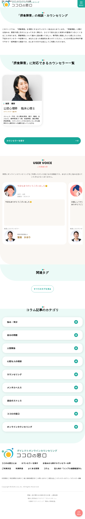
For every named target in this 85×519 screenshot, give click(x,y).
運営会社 (51, 478)
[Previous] (6, 194)
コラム (46, 468)
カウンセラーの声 (63, 463)
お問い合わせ (42, 478)
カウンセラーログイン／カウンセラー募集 (68, 478)
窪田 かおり (24, 237)
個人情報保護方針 (30, 478)
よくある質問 (33, 468)
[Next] (78, 194)
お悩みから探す (49, 463)
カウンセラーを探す (15, 140)
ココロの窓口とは (9, 463)
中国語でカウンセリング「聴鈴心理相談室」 (42, 501)
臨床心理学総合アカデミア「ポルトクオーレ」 (42, 498)
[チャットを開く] (79, 513)
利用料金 (19, 468)
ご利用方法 (6, 468)
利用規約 (5, 478)
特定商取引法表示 (16, 478)
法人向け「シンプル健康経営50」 (68, 468)
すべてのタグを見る (42, 288)
